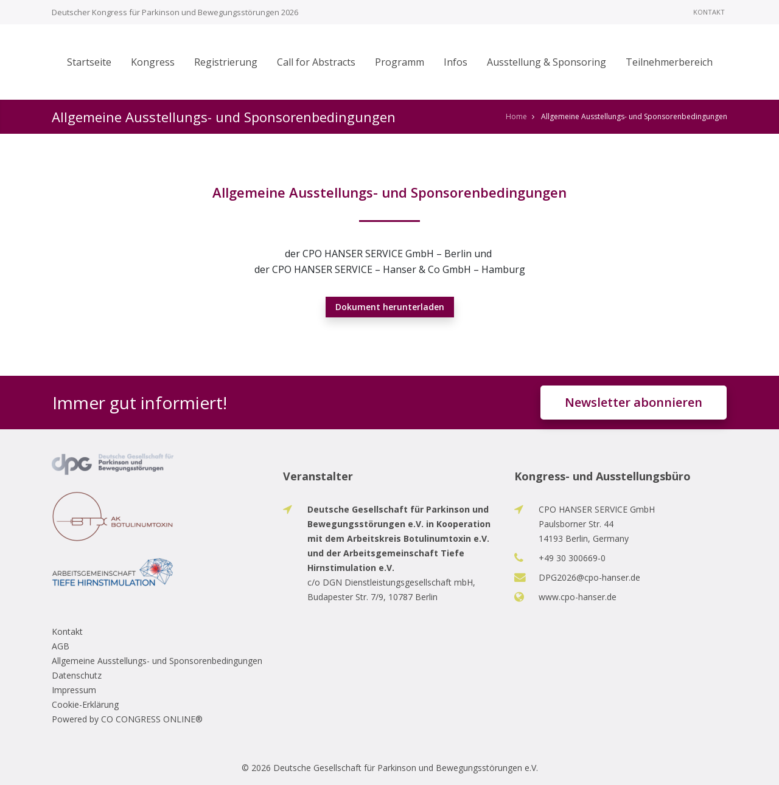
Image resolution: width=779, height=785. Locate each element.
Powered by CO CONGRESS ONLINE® (127, 719)
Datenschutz (77, 675)
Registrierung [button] (225, 62)
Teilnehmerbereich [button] (669, 62)
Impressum (74, 690)
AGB (60, 646)
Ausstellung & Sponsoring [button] (546, 62)
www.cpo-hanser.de (578, 597)
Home (516, 116)
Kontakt (709, 11)
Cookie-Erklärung (85, 704)
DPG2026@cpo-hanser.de (589, 577)
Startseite (89, 62)
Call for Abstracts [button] (316, 62)
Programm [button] (399, 62)
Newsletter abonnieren (633, 402)
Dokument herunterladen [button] (389, 307)
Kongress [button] (153, 62)
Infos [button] (455, 62)
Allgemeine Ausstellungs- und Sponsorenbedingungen (157, 660)
